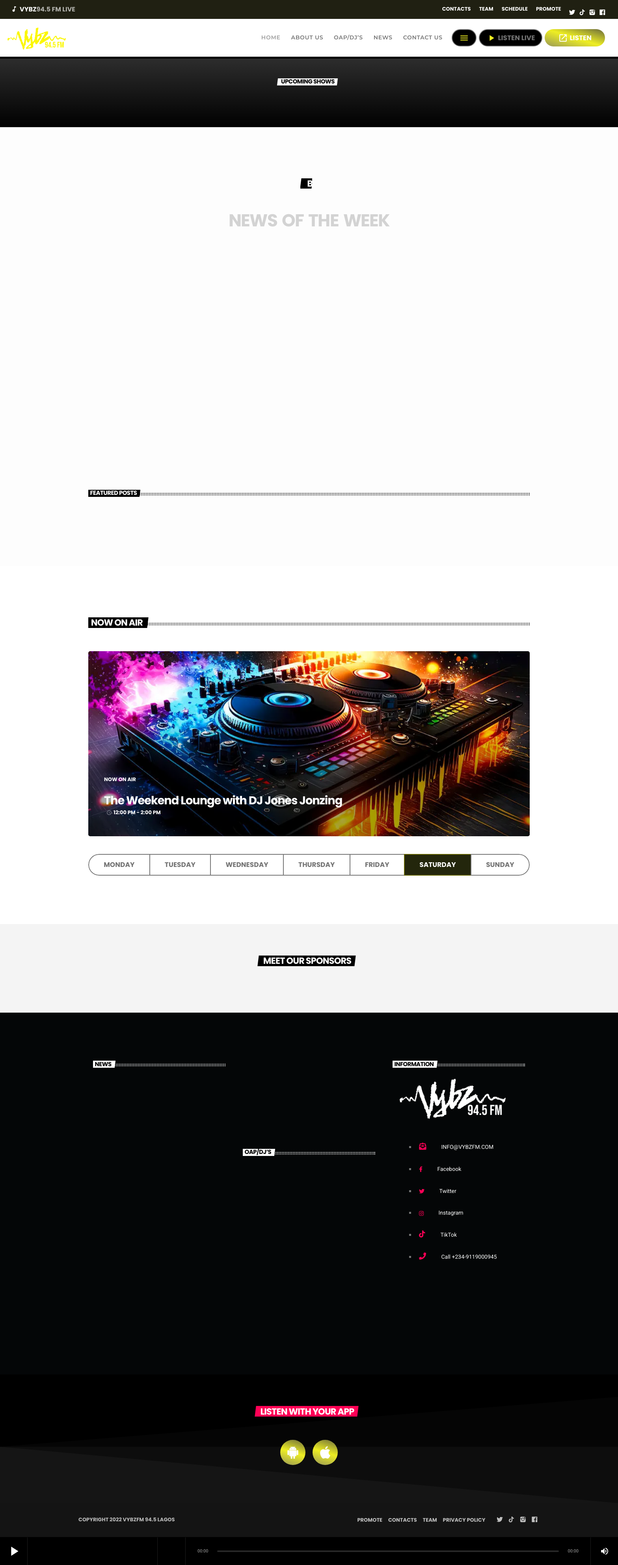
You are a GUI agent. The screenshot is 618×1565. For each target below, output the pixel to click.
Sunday (500, 865)
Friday (377, 865)
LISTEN (575, 38)
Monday (119, 865)
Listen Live (510, 38)
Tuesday (180, 865)
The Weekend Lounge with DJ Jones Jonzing (288, 799)
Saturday (437, 865)
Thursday (316, 865)
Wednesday (246, 865)
